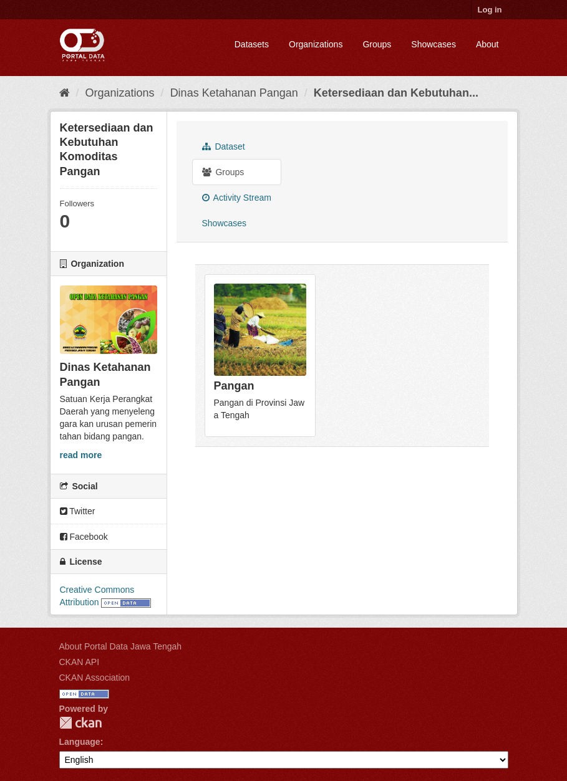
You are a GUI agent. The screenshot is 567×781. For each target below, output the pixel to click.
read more (81, 455)
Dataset (223, 146)
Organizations (315, 44)
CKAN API (79, 662)
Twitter (77, 511)
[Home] (64, 93)
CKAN (80, 722)
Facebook (84, 537)
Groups (376, 44)
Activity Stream (236, 198)
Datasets (252, 44)
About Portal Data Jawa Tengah (120, 646)
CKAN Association (94, 678)
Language (79, 742)
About (487, 44)
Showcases (433, 44)
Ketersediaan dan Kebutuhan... (396, 93)
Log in (490, 9)
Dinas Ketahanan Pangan (234, 93)
